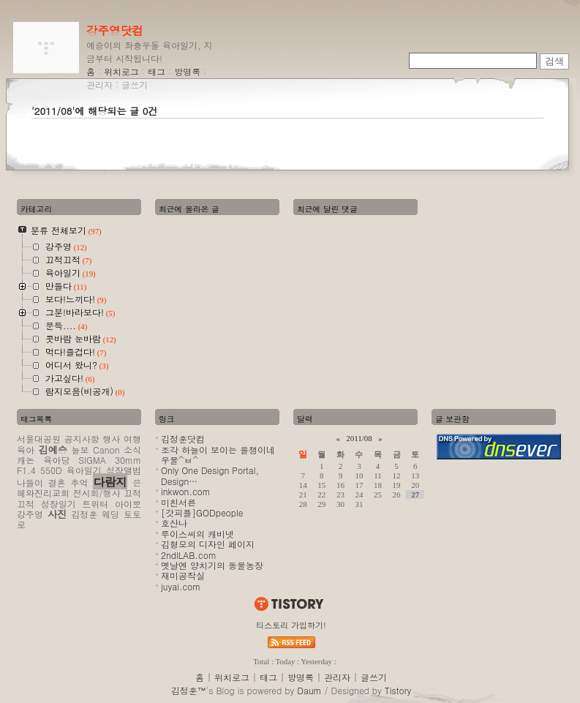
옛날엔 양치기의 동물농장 (212, 565)
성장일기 (58, 503)
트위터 (95, 503)
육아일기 (84, 470)
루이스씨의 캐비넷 (197, 533)
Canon (106, 449)
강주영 (30, 514)
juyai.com (180, 586)
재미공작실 (183, 575)
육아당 (56, 460)
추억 (79, 482)
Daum (309, 690)
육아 (25, 449)
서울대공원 (39, 438)
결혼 (57, 482)
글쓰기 (134, 84)
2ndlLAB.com (188, 555)
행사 (111, 438)
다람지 (110, 481)
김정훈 (84, 514)
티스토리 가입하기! (290, 625)
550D (51, 470)
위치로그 (121, 71)
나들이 (30, 482)
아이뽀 (128, 503)
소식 (132, 449)
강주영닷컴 (114, 30)
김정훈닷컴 (183, 438)
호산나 (174, 522)
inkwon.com (186, 491)
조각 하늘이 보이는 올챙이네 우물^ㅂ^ (218, 454)
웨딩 (110, 514)
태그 (156, 71)
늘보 (80, 449)
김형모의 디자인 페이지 (208, 544)
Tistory (398, 690)
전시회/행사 (96, 492)
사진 (57, 514)
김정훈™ (188, 690)
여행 (132, 438)
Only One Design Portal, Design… (210, 475)
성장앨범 (123, 470)
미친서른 (178, 502)
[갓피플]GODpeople (202, 512)
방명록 (187, 71)
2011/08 (359, 438)
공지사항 (81, 438)
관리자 (99, 84)
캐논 (25, 460)
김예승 (52, 449)
